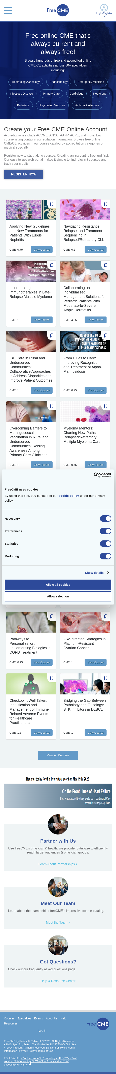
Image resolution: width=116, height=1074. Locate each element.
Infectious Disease (21, 93)
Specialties (24, 1018)
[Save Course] (51, 204)
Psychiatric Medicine (52, 105)
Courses (9, 1018)
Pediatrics (23, 105)
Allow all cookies (58, 584)
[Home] (57, 17)
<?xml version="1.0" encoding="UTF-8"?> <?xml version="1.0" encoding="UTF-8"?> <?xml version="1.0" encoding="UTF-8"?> (40, 1061)
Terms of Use (45, 1050)
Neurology (99, 93)
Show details (94, 572)
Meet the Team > (58, 922)
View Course (42, 249)
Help (63, 1018)
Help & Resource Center (57, 981)
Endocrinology (59, 81)
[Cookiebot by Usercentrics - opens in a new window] (93, 475)
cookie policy (69, 495)
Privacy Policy (27, 1050)
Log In (42, 1030)
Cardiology (76, 93)
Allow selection (58, 596)
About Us (52, 1018)
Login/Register (104, 10)
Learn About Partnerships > (58, 864)
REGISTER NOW (23, 174)
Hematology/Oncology (26, 81)
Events (38, 1018)
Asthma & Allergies (87, 105)
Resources (11, 1023)
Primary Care (51, 93)
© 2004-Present (13, 1047)
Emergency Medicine (91, 81)
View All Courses (58, 755)
